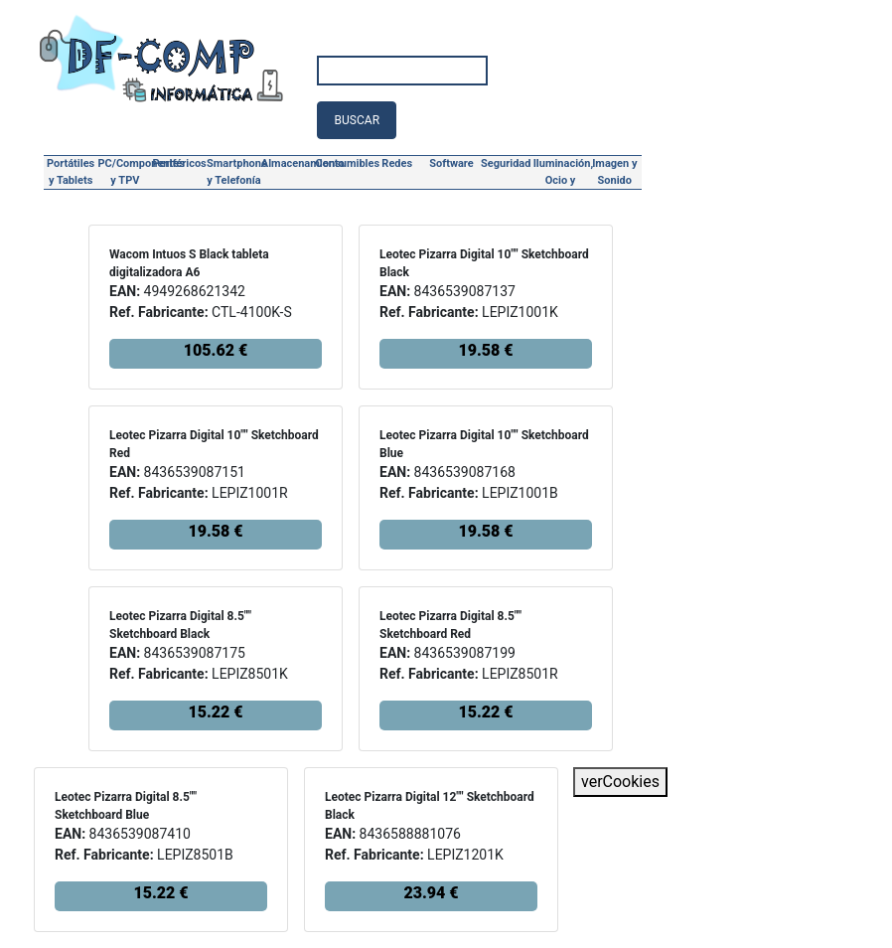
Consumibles (343, 163)
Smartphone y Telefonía (234, 172)
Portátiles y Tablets (70, 172)
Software (451, 163)
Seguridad (505, 163)
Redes (396, 163)
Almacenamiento (288, 163)
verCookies (620, 781)
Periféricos (180, 163)
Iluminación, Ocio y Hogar (560, 174)
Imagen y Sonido (614, 172)
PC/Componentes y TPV (125, 172)
